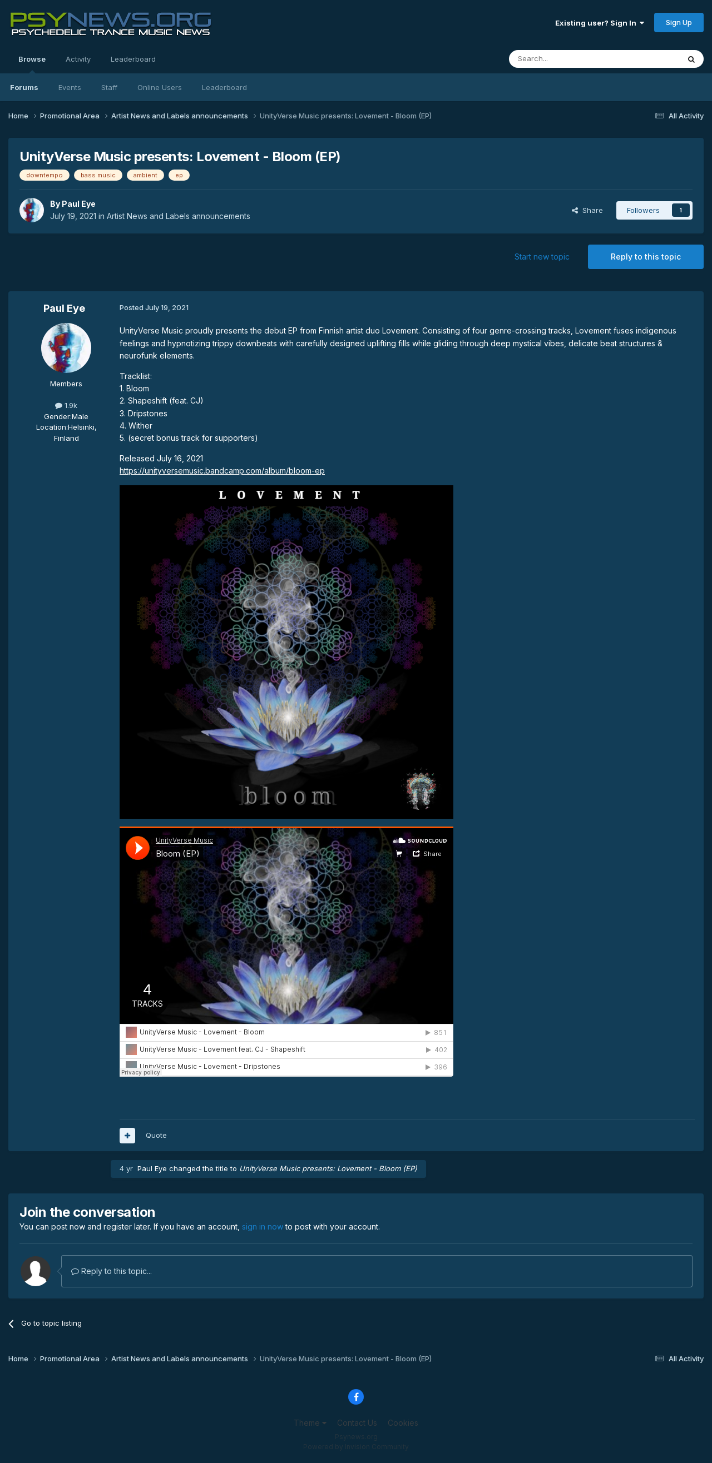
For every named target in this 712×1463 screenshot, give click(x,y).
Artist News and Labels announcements (178, 216)
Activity (78, 58)
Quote (156, 1135)
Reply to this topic (646, 256)
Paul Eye (79, 203)
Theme (310, 1422)
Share (587, 210)
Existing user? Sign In (599, 22)
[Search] (565, 59)
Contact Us (357, 1422)
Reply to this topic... (111, 1271)
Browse (32, 63)
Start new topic (542, 256)
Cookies (403, 1422)
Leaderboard (224, 87)
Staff (109, 87)
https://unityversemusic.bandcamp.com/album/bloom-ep (222, 470)
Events (69, 87)
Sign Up (679, 22)
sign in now (262, 1226)
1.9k (66, 405)
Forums (24, 87)
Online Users (159, 87)
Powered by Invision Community (356, 1446)
